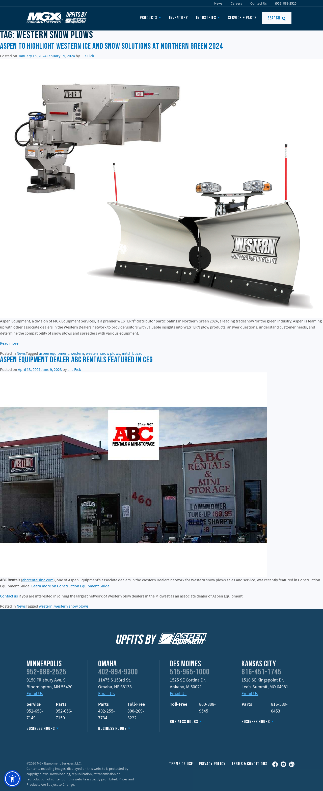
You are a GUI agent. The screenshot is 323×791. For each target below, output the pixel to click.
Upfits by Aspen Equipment (56, 17)
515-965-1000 (190, 672)
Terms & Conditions (249, 764)
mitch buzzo (132, 353)
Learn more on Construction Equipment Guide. (71, 585)
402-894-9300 (118, 672)
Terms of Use (181, 764)
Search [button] (276, 18)
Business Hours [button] (40, 728)
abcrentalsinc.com (37, 579)
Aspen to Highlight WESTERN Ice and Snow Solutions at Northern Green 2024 (111, 47)
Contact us (9, 595)
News (218, 3)
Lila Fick (87, 55)
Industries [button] (206, 18)
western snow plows (103, 353)
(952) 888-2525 (286, 3)
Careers (236, 3)
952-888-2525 (46, 672)
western (77, 353)
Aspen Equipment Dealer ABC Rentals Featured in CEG (76, 360)
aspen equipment (54, 353)
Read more (9, 343)
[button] (12, 778)
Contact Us (258, 3)
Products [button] (148, 18)
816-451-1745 (261, 672)
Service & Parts (242, 18)
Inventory (178, 18)
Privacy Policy (212, 764)
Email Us (34, 693)
